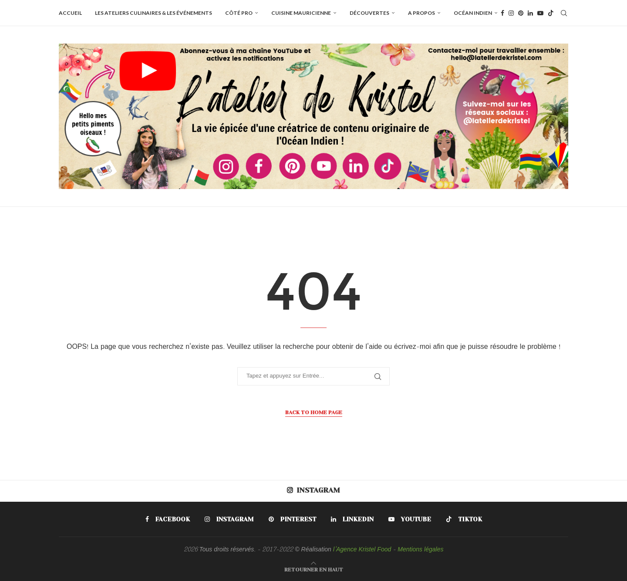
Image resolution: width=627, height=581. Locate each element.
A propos (421, 13)
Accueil (70, 13)
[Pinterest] (520, 13)
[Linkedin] (530, 13)
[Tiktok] (551, 13)
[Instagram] (511, 13)
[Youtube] (540, 13)
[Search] (564, 13)
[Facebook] (502, 13)
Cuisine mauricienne (301, 13)
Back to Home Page (313, 412)
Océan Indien (473, 13)
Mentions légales (420, 550)
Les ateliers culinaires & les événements (153, 13)
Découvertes (369, 13)
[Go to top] (313, 570)
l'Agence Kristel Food (362, 550)
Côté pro (239, 13)
